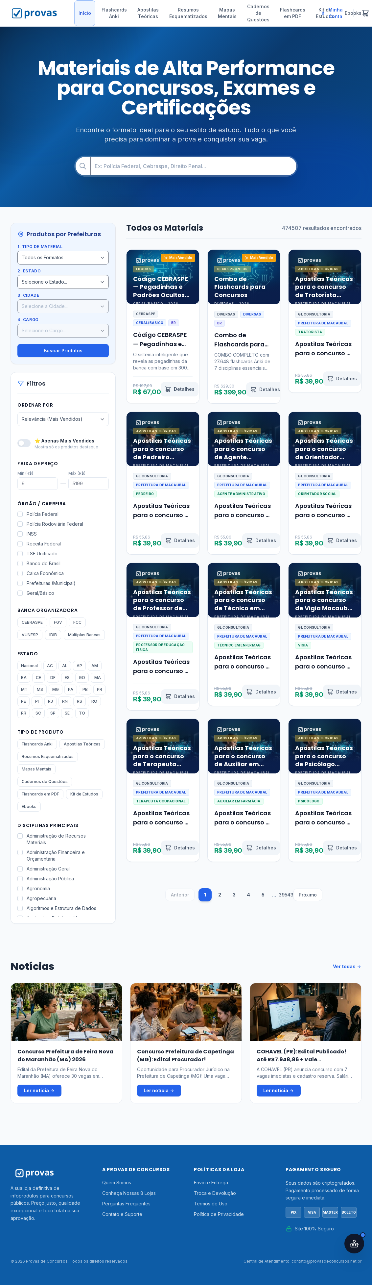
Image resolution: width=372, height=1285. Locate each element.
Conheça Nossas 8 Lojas (129, 1193)
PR (99, 689)
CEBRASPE (32, 622)
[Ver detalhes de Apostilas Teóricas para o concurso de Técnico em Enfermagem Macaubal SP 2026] (261, 692)
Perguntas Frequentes (126, 1203)
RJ (50, 701)
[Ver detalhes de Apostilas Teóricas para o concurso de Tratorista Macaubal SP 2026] (342, 378)
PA (70, 689)
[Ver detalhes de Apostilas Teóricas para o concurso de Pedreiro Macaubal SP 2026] (180, 540)
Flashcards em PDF (292, 13)
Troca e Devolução (215, 1193)
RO (94, 701)
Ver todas (347, 966)
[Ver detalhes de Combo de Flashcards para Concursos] (265, 389)
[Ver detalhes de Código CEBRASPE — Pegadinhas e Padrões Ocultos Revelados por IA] (179, 389)
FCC (77, 622)
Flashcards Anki (114, 13)
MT (24, 689)
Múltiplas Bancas (84, 634)
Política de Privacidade (219, 1214)
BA (24, 677)
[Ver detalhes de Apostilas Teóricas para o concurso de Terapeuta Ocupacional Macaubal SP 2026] (180, 848)
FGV (58, 622)
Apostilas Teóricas (148, 13)
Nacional (29, 665)
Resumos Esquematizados (188, 13)
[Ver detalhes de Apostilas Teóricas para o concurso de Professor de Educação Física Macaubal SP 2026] (180, 696)
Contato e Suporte (122, 1214)
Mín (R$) (25, 473)
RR (23, 713)
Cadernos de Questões (258, 13)
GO (82, 677)
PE (23, 701)
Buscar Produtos (63, 350)
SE (67, 713)
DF (53, 677)
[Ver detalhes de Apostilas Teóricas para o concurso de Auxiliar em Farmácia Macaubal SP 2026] (261, 848)
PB (85, 689)
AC (50, 665)
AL (64, 665)
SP (53, 713)
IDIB (53, 634)
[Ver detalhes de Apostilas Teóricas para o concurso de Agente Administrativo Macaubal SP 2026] (261, 540)
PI (37, 701)
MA (97, 677)
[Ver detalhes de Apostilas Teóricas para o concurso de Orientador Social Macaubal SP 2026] (342, 540)
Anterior (180, 894)
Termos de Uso (210, 1203)
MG (55, 689)
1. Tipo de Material (39, 246)
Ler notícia (39, 1090)
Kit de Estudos (84, 794)
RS (79, 701)
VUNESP (30, 634)
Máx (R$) (76, 473)
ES (67, 677)
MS (40, 689)
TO (82, 713)
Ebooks (29, 806)
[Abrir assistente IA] (354, 1243)
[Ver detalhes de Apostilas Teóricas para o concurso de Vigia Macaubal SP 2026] (342, 692)
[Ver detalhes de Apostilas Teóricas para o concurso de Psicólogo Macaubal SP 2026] (342, 848)
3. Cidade (28, 295)
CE (38, 677)
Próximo (308, 894)
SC (38, 713)
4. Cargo (28, 319)
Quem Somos (116, 1182)
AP (79, 665)
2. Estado (29, 270)
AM (94, 665)
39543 (285, 894)
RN (65, 701)
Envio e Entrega (211, 1182)
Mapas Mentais (227, 13)
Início (85, 13)
